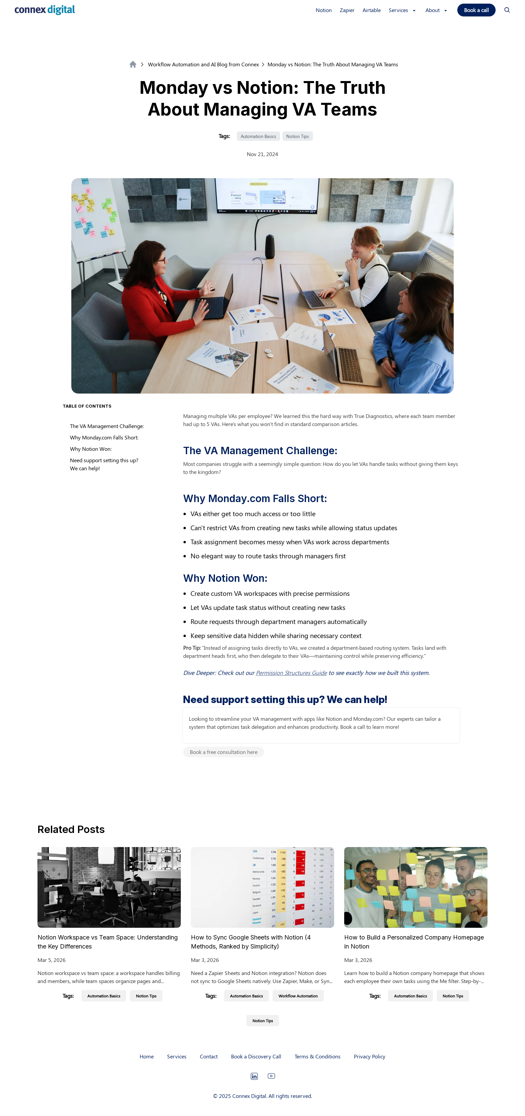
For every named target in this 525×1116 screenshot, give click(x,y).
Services (176, 1056)
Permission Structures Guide (291, 672)
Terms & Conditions (318, 1056)
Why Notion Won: (90, 448)
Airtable (372, 9)
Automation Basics (258, 136)
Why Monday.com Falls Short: (104, 437)
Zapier (347, 9)
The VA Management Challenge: (107, 425)
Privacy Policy (369, 1056)
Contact (209, 1056)
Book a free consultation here (223, 751)
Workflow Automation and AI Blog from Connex (199, 64)
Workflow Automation (298, 995)
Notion (324, 9)
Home (147, 1056)
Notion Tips (297, 136)
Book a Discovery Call (256, 1056)
